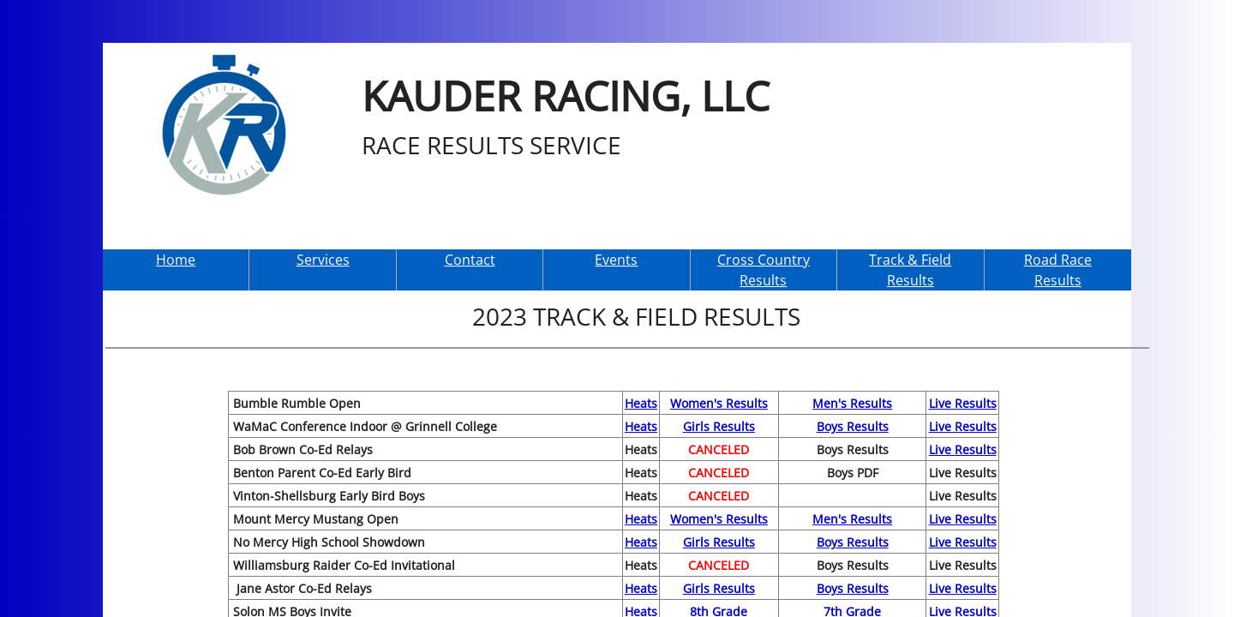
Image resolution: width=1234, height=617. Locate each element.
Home (175, 259)
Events (616, 259)
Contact (470, 259)
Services (323, 259)
